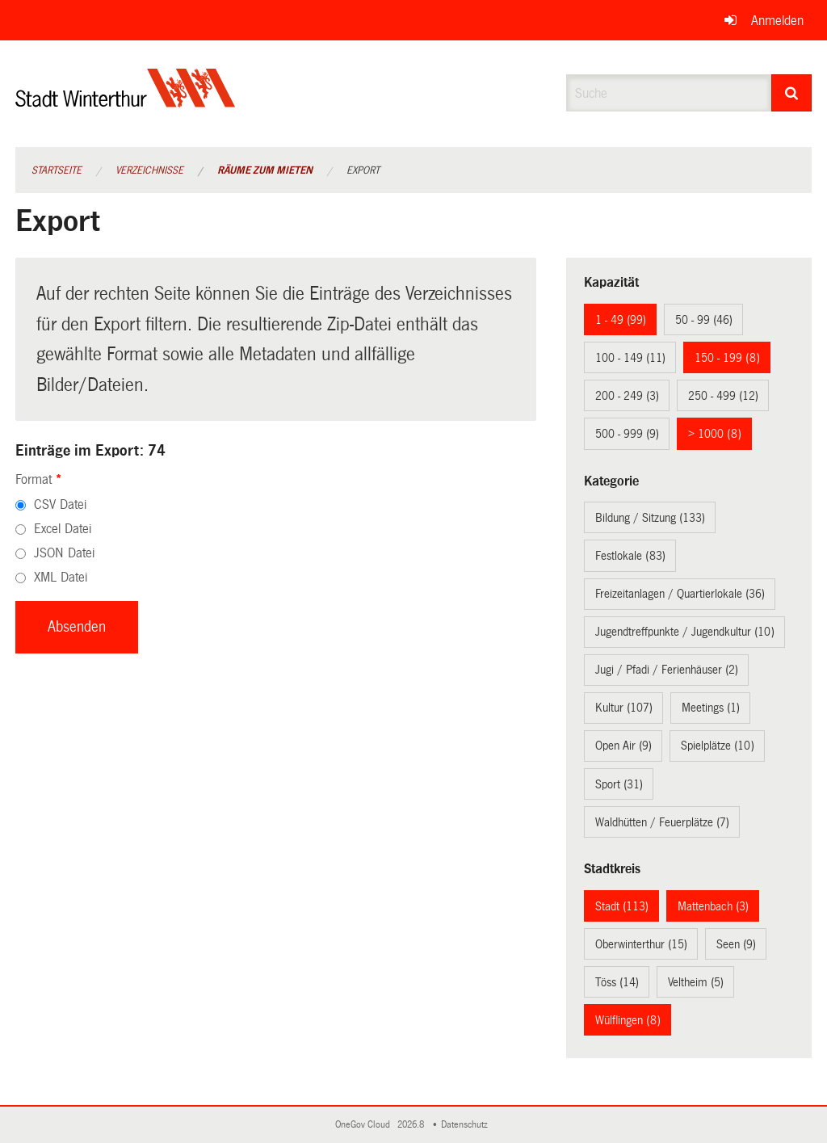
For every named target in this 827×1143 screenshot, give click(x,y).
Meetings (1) (711, 707)
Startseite (56, 170)
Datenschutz (467, 1125)
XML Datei (60, 577)
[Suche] (791, 92)
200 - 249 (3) (627, 395)
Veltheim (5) (696, 982)
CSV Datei (60, 504)
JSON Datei (64, 553)
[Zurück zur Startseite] (125, 101)
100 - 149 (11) (630, 357)
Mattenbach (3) (713, 906)
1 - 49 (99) (620, 319)
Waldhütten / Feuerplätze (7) (662, 822)
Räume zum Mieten (265, 170)
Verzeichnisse (149, 170)
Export (363, 170)
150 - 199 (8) (727, 357)
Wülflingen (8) (628, 1020)
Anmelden (777, 20)
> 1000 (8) (714, 433)
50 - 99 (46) (704, 319)
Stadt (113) (622, 906)
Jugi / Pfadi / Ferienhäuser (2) (666, 669)
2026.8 (412, 1125)
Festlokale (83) (630, 555)
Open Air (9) (623, 745)
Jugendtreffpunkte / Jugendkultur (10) (685, 631)
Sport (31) (619, 784)
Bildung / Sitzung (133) (650, 517)
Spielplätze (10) (717, 745)
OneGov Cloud (365, 1125)
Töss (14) (617, 982)
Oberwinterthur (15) (641, 944)
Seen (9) (736, 944)
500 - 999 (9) (627, 433)
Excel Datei (62, 529)
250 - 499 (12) (723, 395)
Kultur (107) (624, 707)
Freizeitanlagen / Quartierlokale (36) (680, 593)
